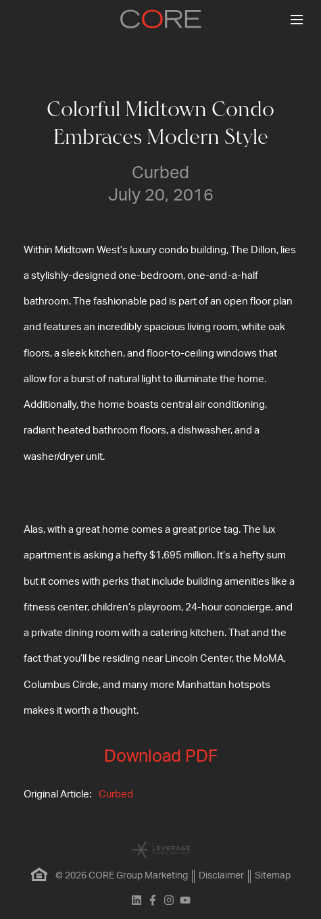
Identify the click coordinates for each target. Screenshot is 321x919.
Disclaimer (221, 876)
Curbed (116, 794)
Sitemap (273, 876)
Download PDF (161, 756)
